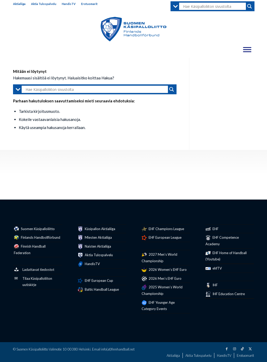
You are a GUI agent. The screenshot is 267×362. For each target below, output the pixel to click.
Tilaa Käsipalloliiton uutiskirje (33, 281)
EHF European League (161, 237)
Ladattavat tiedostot (34, 270)
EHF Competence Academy (222, 240)
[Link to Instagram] (234, 349)
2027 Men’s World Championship (159, 257)
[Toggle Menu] (247, 49)
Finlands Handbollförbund (37, 237)
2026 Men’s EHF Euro (161, 278)
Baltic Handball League (98, 289)
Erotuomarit (89, 3)
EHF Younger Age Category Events (158, 305)
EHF (212, 229)
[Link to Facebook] (226, 349)
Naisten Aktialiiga (94, 246)
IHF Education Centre (225, 294)
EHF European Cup (95, 280)
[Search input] (214, 6)
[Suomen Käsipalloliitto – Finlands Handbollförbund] (134, 29)
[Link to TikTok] (242, 349)
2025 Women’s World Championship (162, 290)
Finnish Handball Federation (30, 249)
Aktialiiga (19, 3)
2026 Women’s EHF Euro (164, 269)
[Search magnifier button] (249, 6)
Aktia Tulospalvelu (43, 3)
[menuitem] (20, 4)
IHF (211, 285)
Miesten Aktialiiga (95, 237)
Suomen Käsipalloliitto (34, 229)
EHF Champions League (163, 229)
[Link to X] (250, 349)
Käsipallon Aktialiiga (96, 229)
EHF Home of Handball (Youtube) (226, 255)
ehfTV (213, 268)
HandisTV (69, 3)
